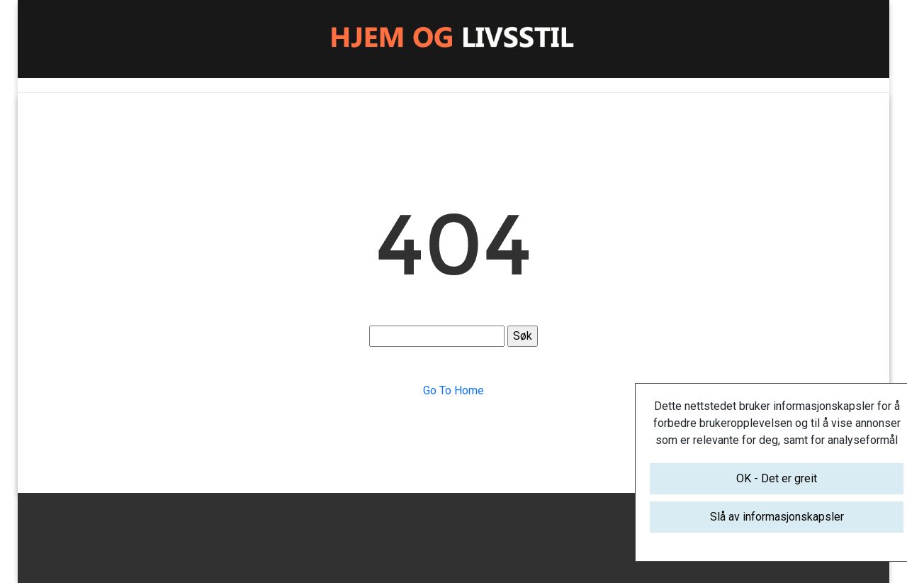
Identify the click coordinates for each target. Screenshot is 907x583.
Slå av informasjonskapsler (777, 516)
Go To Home (453, 390)
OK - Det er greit (776, 478)
